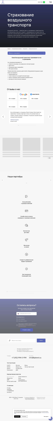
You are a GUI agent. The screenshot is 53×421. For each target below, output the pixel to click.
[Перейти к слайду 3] (27, 184)
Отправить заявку (26, 350)
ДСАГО (8, 388)
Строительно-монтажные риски (22, 401)
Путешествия (19, 388)
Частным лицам (11, 383)
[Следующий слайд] (50, 116)
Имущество (25, 48)
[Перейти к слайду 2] (26, 184)
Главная (9, 48)
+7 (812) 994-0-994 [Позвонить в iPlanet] (19, 378)
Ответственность (22, 397)
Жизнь (26, 385)
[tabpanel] (26, 73)
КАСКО (8, 387)
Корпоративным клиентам (16, 48)
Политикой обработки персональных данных (25, 345)
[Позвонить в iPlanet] (41, 2)
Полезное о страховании (10, 410)
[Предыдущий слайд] (3, 116)
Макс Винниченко (14, 118)
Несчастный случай (11, 401)
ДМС (8, 400)
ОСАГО (8, 385)
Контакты (9, 412)
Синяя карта (10, 390)
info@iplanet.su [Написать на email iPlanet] (35, 378)
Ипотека (18, 385)
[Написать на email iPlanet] (39, 2)
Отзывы (9, 408)
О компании (10, 406)
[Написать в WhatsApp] (44, 2)
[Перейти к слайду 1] (25, 184)
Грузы (19, 398)
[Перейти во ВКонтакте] (35, 96)
